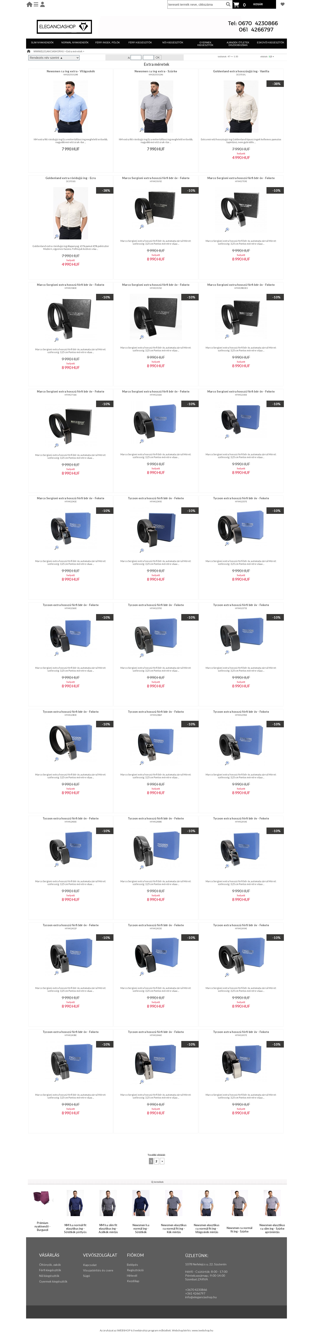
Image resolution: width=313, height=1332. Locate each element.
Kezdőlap (133, 1281)
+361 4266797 (195, 1293)
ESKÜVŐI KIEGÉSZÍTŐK (270, 42)
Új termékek (157, 1182)
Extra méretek (74, 51)
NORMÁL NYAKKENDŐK (74, 42)
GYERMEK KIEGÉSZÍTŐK (205, 43)
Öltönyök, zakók (50, 1264)
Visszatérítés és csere (98, 1270)
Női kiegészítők (49, 1276)
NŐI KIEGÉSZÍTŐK (172, 42)
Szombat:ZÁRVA (196, 1279)
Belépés (132, 1264)
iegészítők (54, 1270)
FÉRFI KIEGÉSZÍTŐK (140, 42)
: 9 (210, 1275)
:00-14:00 (218, 1275)
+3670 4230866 (196, 1289)
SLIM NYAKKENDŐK (42, 42)
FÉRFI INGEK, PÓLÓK (107, 42)
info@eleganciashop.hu (201, 1297)
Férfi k (43, 1270)
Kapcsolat (90, 1265)
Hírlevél (132, 1275)
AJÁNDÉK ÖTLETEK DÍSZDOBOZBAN (238, 43)
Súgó (86, 1276)
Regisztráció (135, 1270)
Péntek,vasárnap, (196, 1275)
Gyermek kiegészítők (53, 1281)
